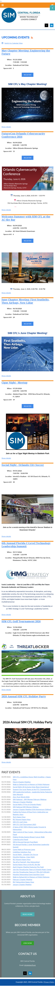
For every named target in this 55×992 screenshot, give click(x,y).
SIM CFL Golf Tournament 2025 (24, 824)
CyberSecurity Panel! (20, 839)
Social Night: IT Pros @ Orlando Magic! (27, 804)
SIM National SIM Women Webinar (26, 807)
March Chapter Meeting (21, 782)
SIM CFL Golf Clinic (20, 822)
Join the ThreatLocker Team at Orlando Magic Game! (32, 869)
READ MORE (27, 914)
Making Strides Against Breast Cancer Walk (29, 837)
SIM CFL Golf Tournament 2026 (21, 621)
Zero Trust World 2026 (21, 797)
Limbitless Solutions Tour (22, 852)
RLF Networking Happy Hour (23, 882)
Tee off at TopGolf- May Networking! (26, 862)
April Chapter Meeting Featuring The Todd (28, 867)
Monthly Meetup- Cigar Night (24, 857)
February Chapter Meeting (22, 802)
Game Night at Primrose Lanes (24, 849)
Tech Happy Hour (19, 817)
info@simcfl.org (30, 965)
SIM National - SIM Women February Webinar (30, 799)
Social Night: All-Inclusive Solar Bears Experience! (31, 787)
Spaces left (7, 68)
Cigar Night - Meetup (14, 382)
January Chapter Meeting (22, 884)
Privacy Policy (49, 982)
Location (8, 65)
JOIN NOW (27, 943)
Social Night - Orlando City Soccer (23, 465)
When (9, 59)
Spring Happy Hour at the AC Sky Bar (26, 864)
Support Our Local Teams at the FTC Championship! (32, 789)
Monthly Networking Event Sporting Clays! (28, 874)
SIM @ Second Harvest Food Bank (25, 842)
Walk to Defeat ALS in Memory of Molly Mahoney (31, 784)
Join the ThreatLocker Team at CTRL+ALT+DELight (31, 872)
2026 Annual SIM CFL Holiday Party (24, 696)
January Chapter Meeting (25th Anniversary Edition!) (32, 809)
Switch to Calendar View (13, 43)
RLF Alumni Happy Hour (22, 819)
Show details (6, 127)
